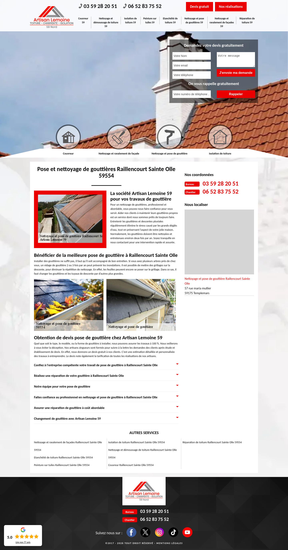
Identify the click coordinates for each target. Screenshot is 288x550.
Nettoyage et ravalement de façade (119, 153)
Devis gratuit (199, 6)
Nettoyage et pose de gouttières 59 (194, 20)
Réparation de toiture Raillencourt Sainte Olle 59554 (212, 442)
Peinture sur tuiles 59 (150, 20)
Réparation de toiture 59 (247, 20)
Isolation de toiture (220, 153)
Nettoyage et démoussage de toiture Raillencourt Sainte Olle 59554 (142, 453)
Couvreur (68, 153)
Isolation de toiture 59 (130, 20)
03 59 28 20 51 (98, 6)
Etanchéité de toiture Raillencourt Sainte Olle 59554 (63, 457)
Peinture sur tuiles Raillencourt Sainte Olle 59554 (61, 465)
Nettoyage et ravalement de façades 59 (222, 22)
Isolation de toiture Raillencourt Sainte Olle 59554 (136, 442)
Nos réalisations (231, 6)
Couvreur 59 (83, 20)
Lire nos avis (23, 542)
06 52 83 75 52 (142, 6)
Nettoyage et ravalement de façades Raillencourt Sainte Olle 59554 (68, 446)
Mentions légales (169, 543)
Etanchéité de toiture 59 (170, 20)
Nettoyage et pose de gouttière (169, 153)
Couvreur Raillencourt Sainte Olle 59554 (131, 465)
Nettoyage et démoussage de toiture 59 (105, 22)
